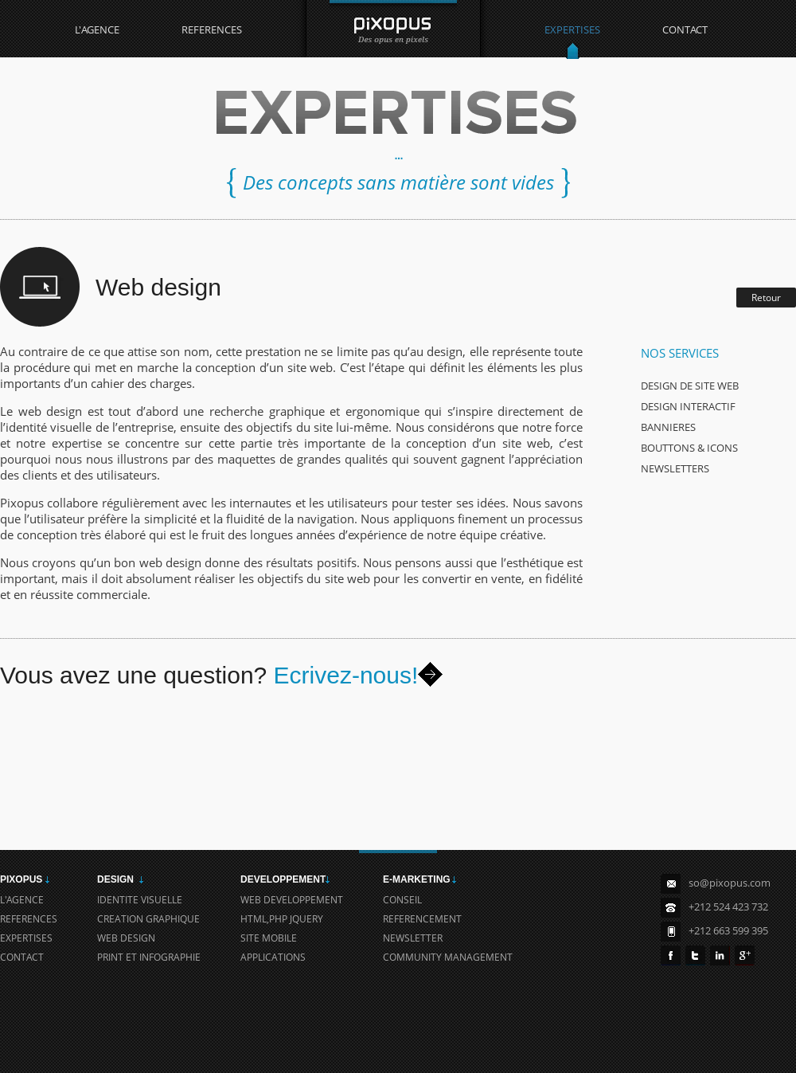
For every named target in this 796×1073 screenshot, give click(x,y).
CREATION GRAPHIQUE (148, 919)
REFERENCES (211, 29)
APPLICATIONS (273, 957)
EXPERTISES (572, 29)
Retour (766, 297)
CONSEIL (402, 900)
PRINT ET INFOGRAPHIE (149, 957)
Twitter (695, 955)
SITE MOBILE (268, 938)
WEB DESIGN (126, 938)
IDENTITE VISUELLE (139, 900)
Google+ (745, 955)
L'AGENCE (97, 29)
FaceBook (671, 955)
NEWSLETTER (413, 938)
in (720, 955)
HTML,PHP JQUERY (281, 919)
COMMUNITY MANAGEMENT (448, 957)
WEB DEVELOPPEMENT (291, 900)
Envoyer (430, 674)
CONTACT (685, 29)
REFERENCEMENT (422, 919)
